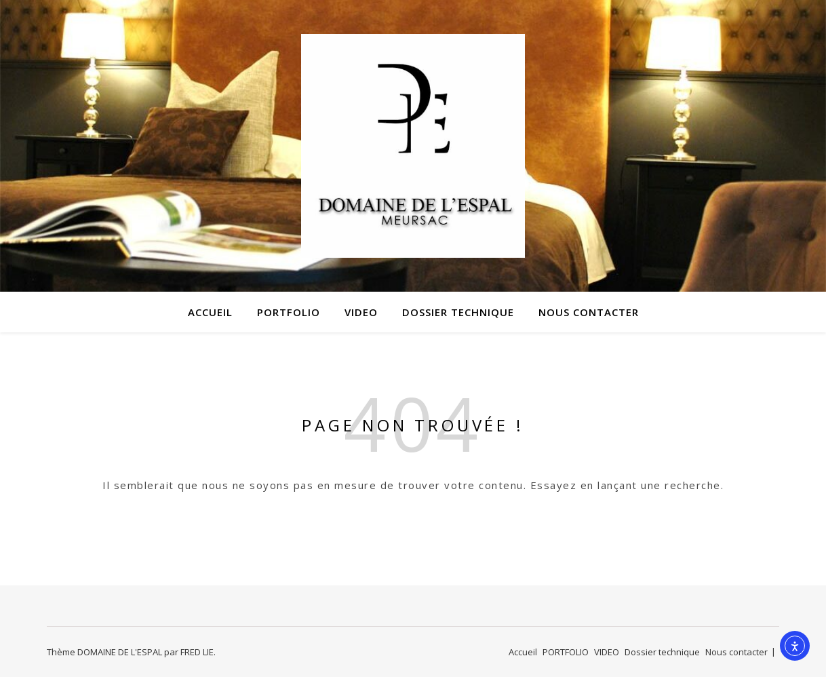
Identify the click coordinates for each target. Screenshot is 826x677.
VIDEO (361, 312)
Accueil (210, 312)
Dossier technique (458, 312)
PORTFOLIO (288, 312)
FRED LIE (197, 652)
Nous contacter (588, 312)
